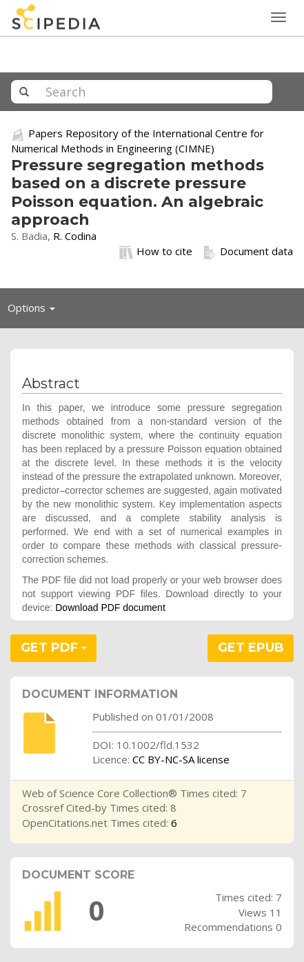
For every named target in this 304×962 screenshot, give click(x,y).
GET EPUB (251, 647)
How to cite (155, 251)
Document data (248, 251)
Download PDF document (110, 607)
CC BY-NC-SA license (181, 759)
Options (35, 311)
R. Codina (75, 236)
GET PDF (54, 647)
